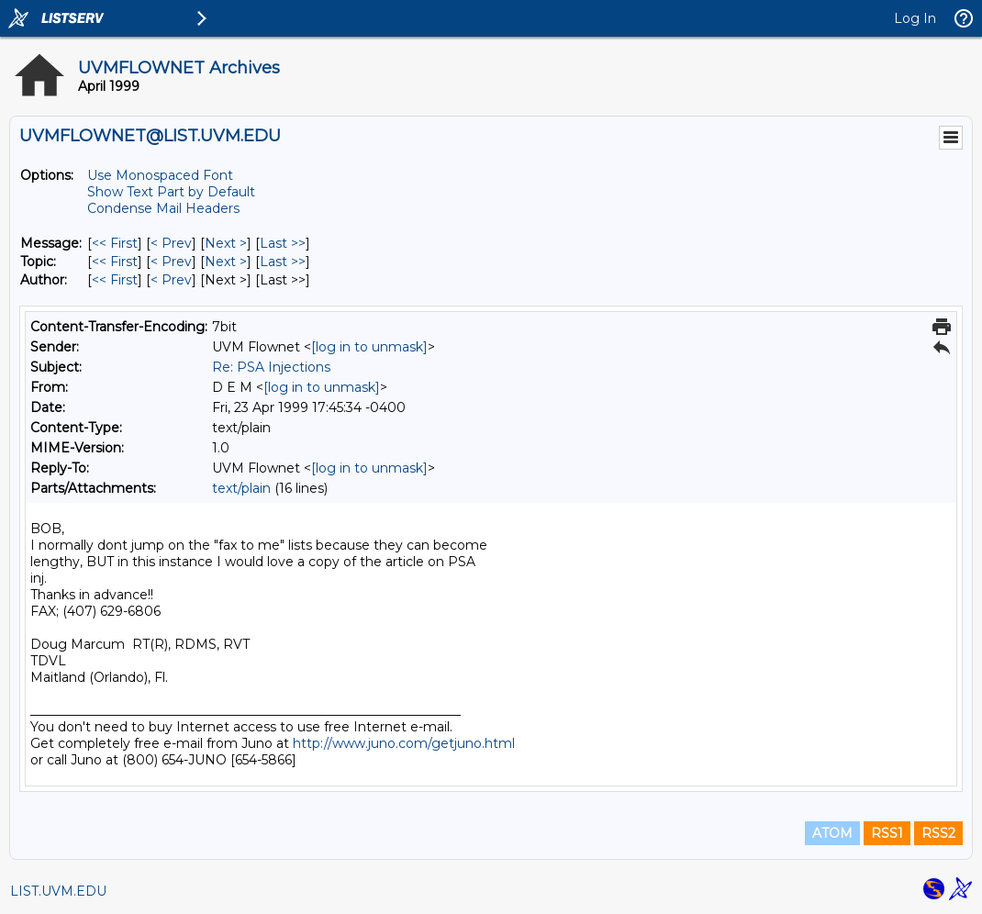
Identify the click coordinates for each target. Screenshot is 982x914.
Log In (915, 18)
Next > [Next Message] (226, 243)
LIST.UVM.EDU (58, 891)
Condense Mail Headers (163, 208)
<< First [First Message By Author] (115, 280)
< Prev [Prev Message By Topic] (171, 261)
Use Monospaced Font (160, 175)
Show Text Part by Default (171, 192)
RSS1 (887, 833)
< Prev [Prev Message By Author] (171, 280)
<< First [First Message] (115, 243)
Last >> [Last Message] (283, 243)
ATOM (832, 833)
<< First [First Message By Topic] (115, 261)
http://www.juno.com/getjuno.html (404, 743)
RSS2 (938, 833)
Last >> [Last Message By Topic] (283, 261)
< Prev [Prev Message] (171, 243)
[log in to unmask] (369, 347)
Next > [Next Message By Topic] (226, 261)
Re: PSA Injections (271, 367)
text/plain (241, 488)
